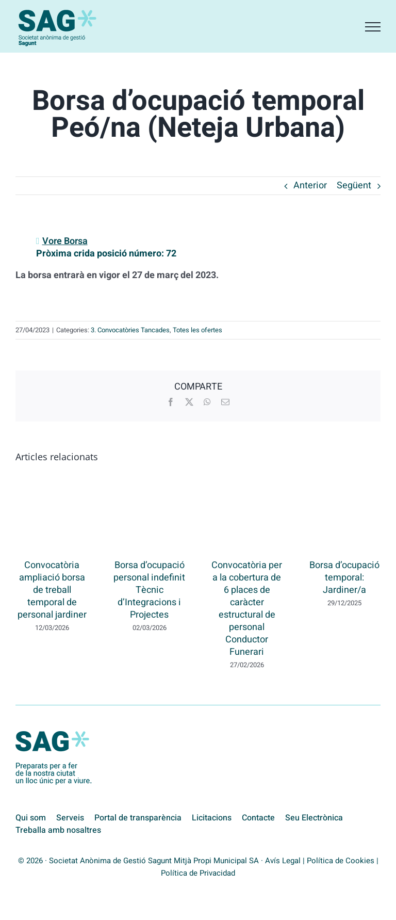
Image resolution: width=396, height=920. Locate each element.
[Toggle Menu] (373, 26)
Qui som (30, 818)
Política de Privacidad (198, 873)
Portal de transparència (138, 818)
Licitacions (212, 818)
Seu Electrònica (314, 818)
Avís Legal (283, 860)
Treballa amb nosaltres (58, 830)
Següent (354, 185)
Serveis (70, 818)
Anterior (310, 185)
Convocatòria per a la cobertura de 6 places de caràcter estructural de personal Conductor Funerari (246, 608)
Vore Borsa (65, 241)
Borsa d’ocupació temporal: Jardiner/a (344, 577)
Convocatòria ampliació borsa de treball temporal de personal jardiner (52, 590)
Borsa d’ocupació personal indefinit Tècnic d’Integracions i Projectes (149, 590)
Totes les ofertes (197, 330)
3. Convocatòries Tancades (130, 330)
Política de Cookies (340, 860)
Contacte (258, 818)
